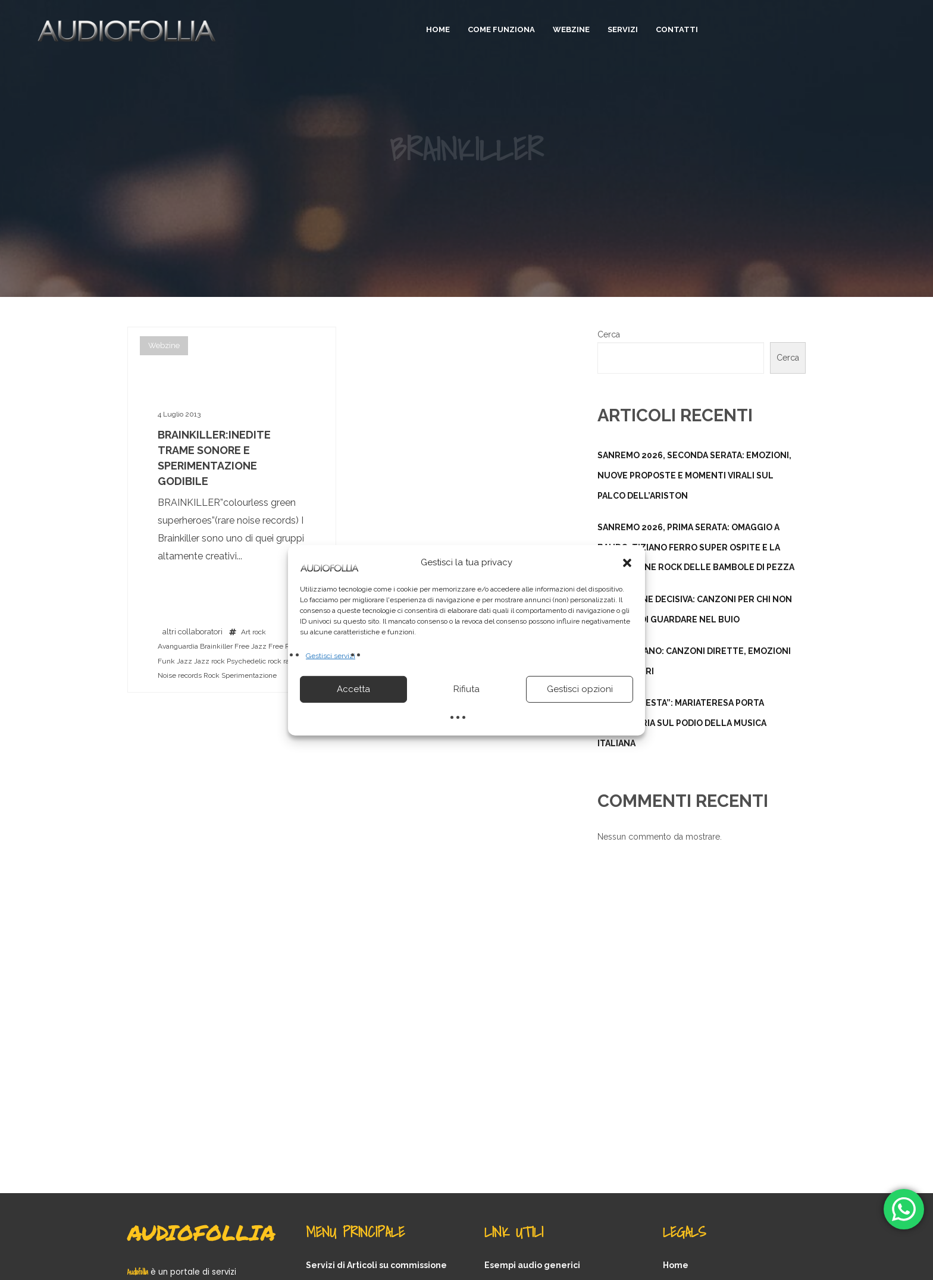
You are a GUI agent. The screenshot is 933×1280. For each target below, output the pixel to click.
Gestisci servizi (330, 655)
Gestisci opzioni (580, 689)
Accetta (353, 689)
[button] (627, 562)
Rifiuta (466, 689)
